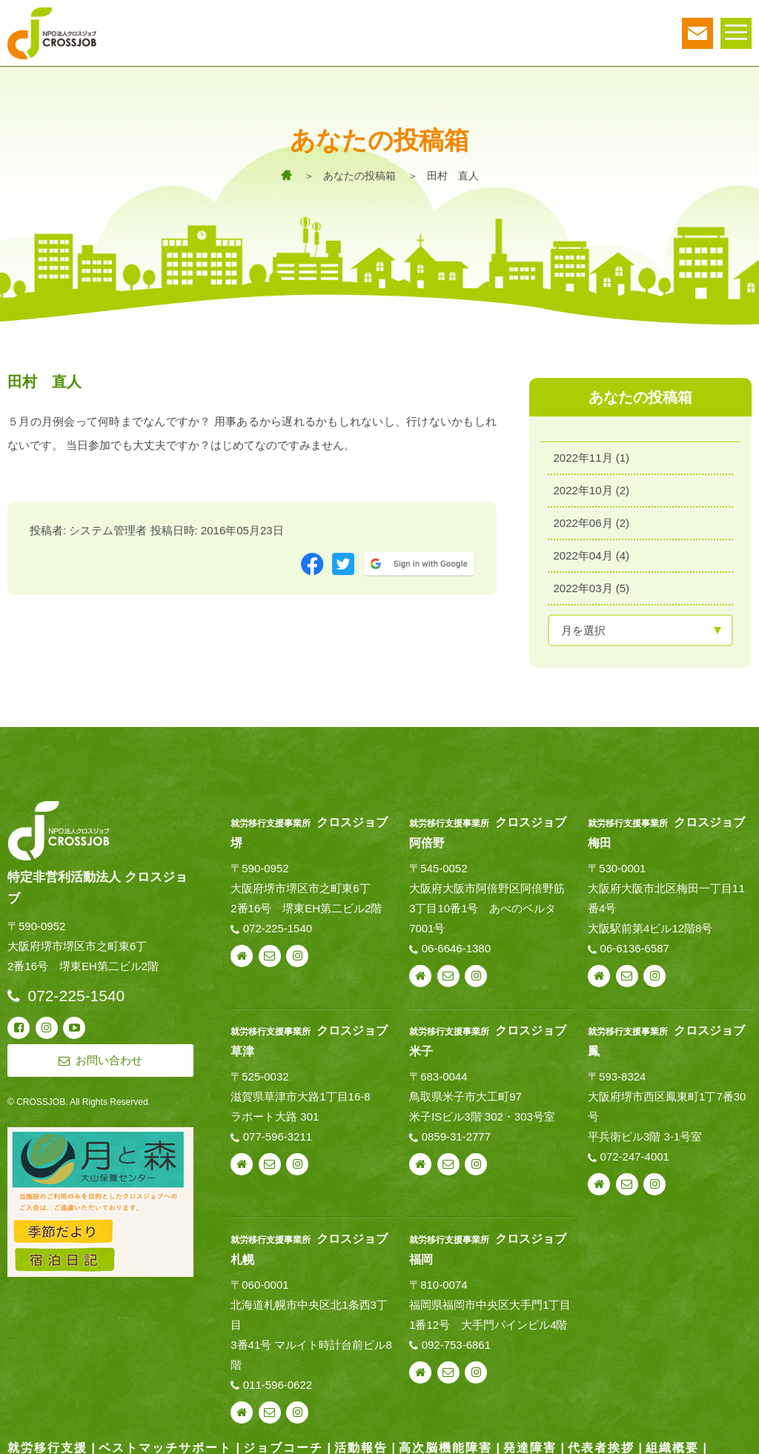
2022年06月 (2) (592, 518)
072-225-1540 (277, 923)
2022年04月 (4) (592, 551)
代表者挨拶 (601, 1442)
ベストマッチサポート (165, 1442)
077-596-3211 (277, 1131)
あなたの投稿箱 (359, 176)
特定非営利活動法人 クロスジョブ (97, 882)
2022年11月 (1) (592, 453)
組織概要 (672, 1442)
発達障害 (530, 1442)
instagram (297, 951)
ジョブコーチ (283, 1442)
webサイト (242, 951)
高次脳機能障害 (445, 1442)
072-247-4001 (634, 1151)
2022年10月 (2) (592, 485)
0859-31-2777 (456, 1131)
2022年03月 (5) (592, 583)
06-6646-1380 (456, 943)
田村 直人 (453, 176)
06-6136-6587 (634, 943)
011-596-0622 (277, 1379)
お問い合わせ (270, 951)
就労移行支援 (47, 1442)
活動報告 (361, 1442)
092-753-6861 (456, 1339)
